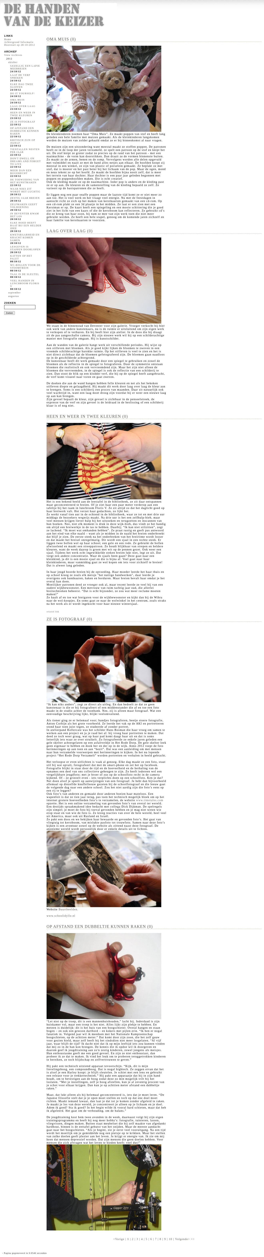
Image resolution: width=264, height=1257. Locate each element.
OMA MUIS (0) (61, 39)
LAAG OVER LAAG (22, 106)
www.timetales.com (149, 800)
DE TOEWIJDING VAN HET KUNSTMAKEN (24, 181)
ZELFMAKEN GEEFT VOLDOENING (23, 206)
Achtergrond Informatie (19, 42)
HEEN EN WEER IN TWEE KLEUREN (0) (87, 416)
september (14, 292)
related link (53, 612)
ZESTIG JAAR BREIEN (25, 198)
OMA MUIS (17, 99)
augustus (13, 296)
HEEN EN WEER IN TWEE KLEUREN (22, 114)
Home (7, 39)
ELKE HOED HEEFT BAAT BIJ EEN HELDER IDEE (25, 225)
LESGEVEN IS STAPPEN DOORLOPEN (25, 248)
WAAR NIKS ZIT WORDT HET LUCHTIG (25, 190)
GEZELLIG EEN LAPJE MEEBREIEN (25, 67)
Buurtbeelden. (68, 909)
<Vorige (119, 1239)
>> (193, 1239)
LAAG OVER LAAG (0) (70, 231)
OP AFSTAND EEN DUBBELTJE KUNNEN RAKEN (24, 131)
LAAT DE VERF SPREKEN (20, 76)
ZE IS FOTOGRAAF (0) (69, 619)
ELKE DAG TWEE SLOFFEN (21, 85)
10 (170, 1239)
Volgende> (183, 1239)
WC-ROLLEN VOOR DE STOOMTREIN (25, 266)
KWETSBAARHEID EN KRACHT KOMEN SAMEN (24, 237)
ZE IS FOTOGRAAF (22, 121)
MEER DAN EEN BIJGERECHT (21, 172)
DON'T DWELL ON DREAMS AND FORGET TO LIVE (25, 161)
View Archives (13, 55)
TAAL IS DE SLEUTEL (24, 274)
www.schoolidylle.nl (61, 915)
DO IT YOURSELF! (22, 93)
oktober (13, 62)
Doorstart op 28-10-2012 (19, 45)
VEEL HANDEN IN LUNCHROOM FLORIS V (24, 283)
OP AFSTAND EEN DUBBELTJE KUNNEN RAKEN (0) (100, 926)
